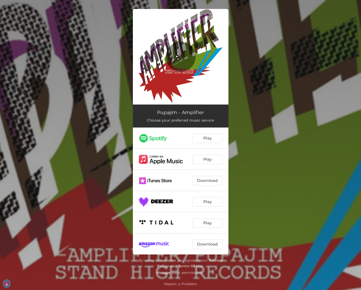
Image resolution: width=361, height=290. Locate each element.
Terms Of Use (190, 266)
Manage (163, 272)
